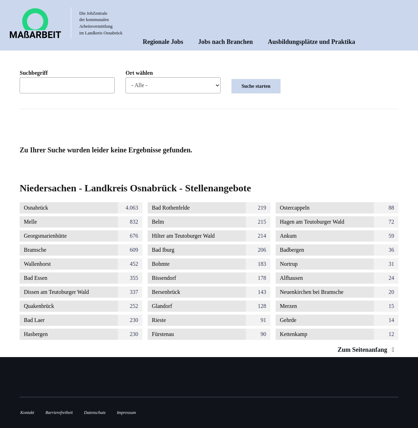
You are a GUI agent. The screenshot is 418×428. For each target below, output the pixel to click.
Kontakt (27, 412)
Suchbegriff (34, 73)
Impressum (126, 412)
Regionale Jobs (163, 41)
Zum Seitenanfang (368, 349)
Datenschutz (95, 412)
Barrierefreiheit (59, 412)
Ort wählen (139, 73)
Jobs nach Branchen (225, 41)
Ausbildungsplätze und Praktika (311, 41)
